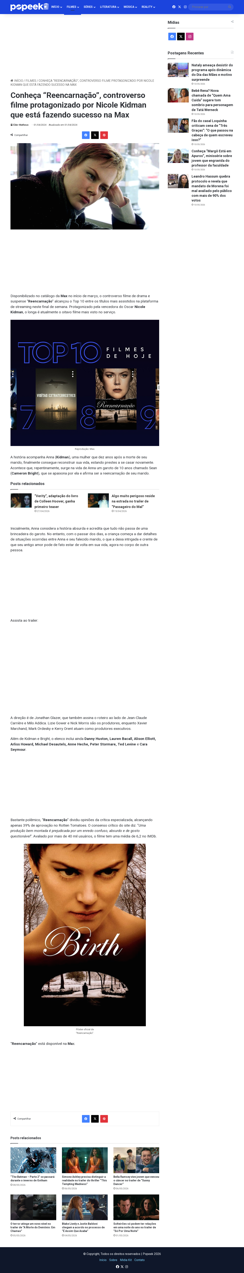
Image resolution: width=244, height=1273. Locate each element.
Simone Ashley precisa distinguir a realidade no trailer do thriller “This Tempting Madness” (84, 1180)
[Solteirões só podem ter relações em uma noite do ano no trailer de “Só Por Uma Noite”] (136, 1207)
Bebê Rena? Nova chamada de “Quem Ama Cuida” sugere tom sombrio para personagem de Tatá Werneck (212, 100)
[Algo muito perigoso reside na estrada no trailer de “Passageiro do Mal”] (98, 500)
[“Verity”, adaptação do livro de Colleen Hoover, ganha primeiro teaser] (21, 500)
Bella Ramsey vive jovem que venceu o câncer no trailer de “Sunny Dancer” (136, 1180)
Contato (139, 1260)
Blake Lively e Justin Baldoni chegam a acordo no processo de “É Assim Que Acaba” (83, 1227)
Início (55, 6)
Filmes (71, 6)
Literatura (108, 6)
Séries (88, 6)
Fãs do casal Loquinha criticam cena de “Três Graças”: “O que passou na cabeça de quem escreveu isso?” (212, 130)
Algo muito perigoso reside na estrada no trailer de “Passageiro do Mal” (133, 501)
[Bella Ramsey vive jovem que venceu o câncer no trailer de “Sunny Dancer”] (136, 1160)
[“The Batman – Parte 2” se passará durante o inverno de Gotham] (33, 1160)
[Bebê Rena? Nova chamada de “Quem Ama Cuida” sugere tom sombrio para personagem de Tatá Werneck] (178, 95)
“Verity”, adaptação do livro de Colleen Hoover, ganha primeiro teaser (56, 501)
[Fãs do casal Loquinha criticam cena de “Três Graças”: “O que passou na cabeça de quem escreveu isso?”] (178, 125)
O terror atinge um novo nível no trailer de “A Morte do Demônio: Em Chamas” (32, 1227)
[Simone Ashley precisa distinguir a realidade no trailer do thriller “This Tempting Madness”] (85, 1160)
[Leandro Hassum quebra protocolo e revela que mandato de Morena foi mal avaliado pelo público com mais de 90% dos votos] (178, 181)
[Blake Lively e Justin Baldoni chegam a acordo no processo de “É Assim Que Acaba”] (85, 1207)
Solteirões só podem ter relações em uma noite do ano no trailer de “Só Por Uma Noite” (134, 1227)
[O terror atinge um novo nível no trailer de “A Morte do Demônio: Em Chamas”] (33, 1207)
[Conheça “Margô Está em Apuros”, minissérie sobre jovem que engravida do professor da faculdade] (178, 156)
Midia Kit (126, 1260)
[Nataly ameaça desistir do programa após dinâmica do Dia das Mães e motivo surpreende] (178, 70)
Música (129, 6)
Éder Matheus (21, 125)
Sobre (113, 1260)
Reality (147, 6)
